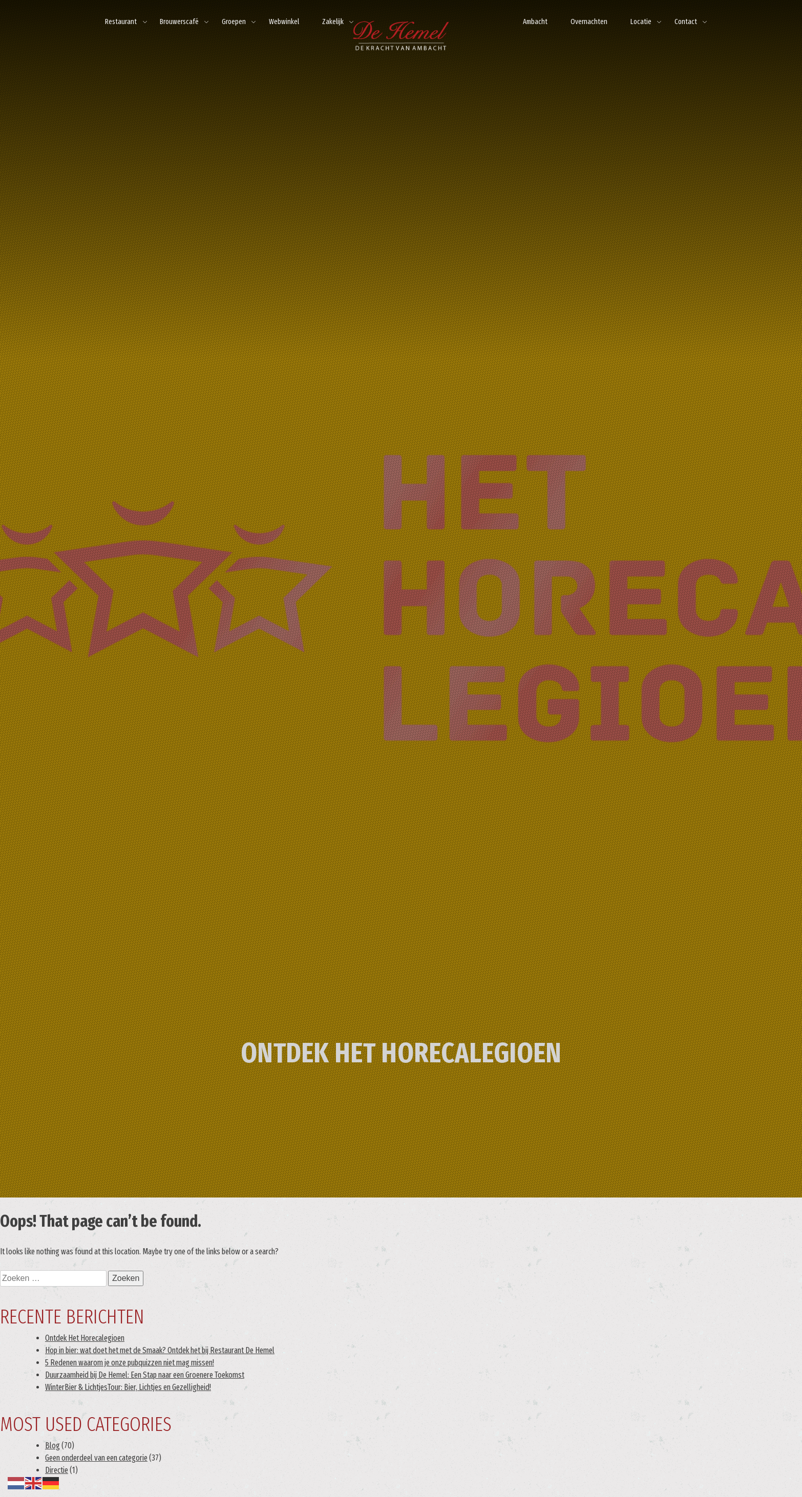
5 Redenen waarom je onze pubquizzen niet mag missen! (129, 1362)
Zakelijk (333, 21)
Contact (685, 21)
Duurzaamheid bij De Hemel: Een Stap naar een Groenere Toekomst (144, 1375)
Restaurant (121, 21)
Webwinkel (284, 21)
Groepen (234, 21)
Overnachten (589, 21)
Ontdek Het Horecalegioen (84, 1338)
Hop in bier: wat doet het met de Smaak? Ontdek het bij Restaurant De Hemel (160, 1350)
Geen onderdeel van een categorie (96, 1458)
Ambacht (535, 21)
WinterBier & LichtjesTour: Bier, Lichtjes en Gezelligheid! (128, 1387)
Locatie (640, 21)
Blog (52, 1445)
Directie (56, 1470)
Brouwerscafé (179, 21)
